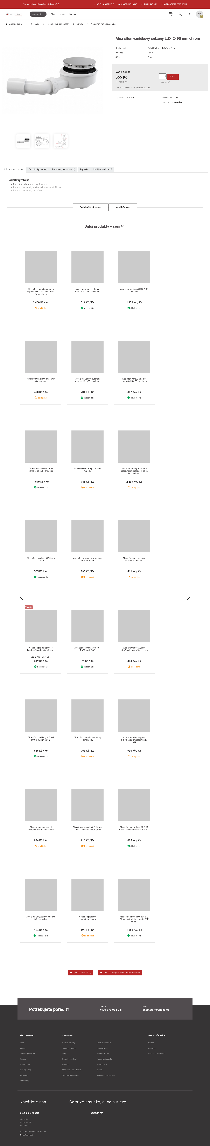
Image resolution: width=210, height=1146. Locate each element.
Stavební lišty (102, 1064)
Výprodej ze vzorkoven (156, 1054)
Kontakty (23, 1048)
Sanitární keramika (104, 1043)
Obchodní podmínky (27, 1054)
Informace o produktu (14, 169)
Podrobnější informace (90, 207)
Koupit (173, 76)
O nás (22, 1043)
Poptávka (84, 169)
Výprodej (151, 1043)
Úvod (35, 24)
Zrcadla (100, 1070)
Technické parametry (38, 169)
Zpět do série (14, 24)
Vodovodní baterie (69, 1048)
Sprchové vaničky (103, 1054)
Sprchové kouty (102, 1048)
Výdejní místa (25, 1064)
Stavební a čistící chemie (71, 1070)
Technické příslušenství (56, 24)
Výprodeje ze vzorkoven (105, 1075)
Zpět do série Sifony (80, 972)
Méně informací (123, 207)
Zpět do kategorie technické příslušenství (120, 972)
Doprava (23, 1059)
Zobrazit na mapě (26, 1135)
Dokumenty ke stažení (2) (63, 169)
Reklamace (24, 1075)
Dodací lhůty (24, 1081)
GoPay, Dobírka (143, 87)
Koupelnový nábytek (69, 1059)
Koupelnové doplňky (104, 1059)
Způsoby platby (25, 1070)
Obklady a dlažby (68, 1043)
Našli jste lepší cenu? (102, 169)
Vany (64, 1054)
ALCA (150, 53)
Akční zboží (152, 1048)
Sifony (78, 24)
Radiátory (66, 1064)
